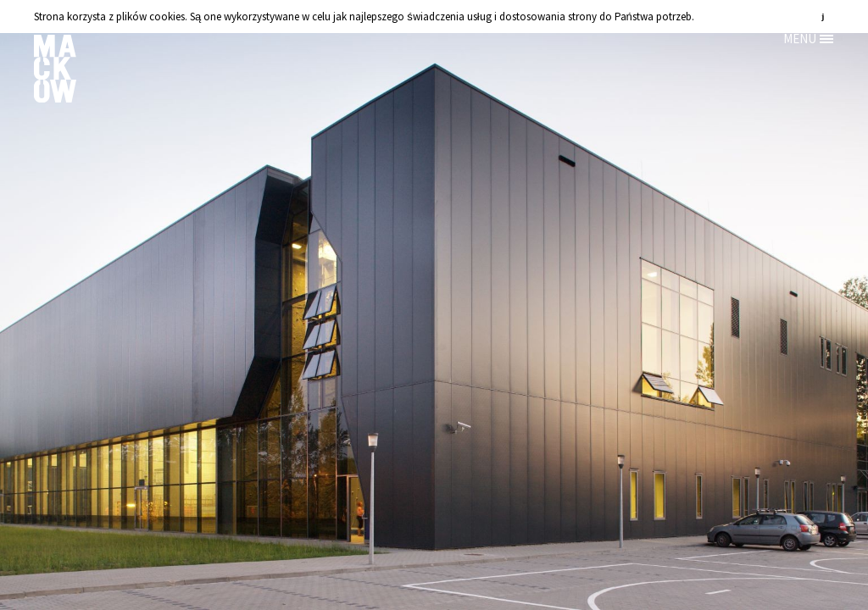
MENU (799, 38)
